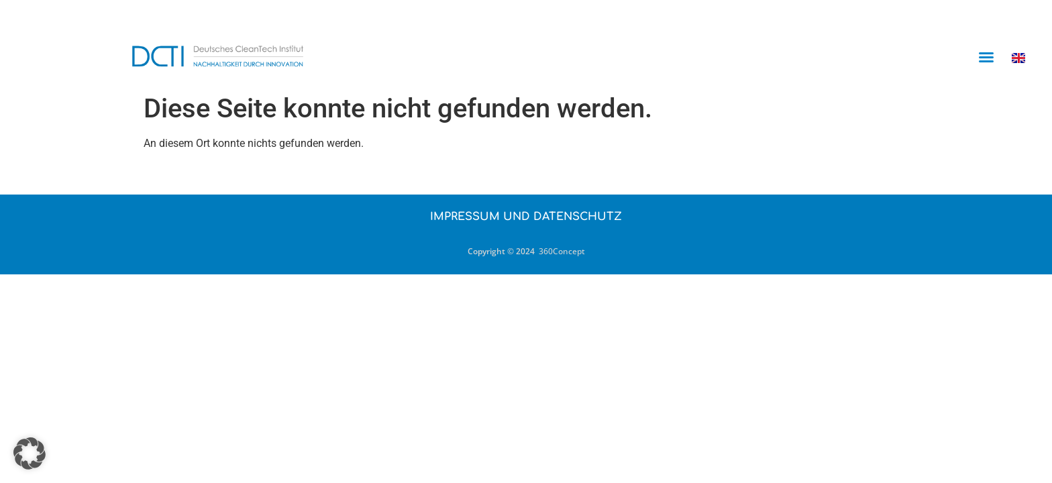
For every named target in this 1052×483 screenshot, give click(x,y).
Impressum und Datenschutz (526, 217)
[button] (986, 57)
